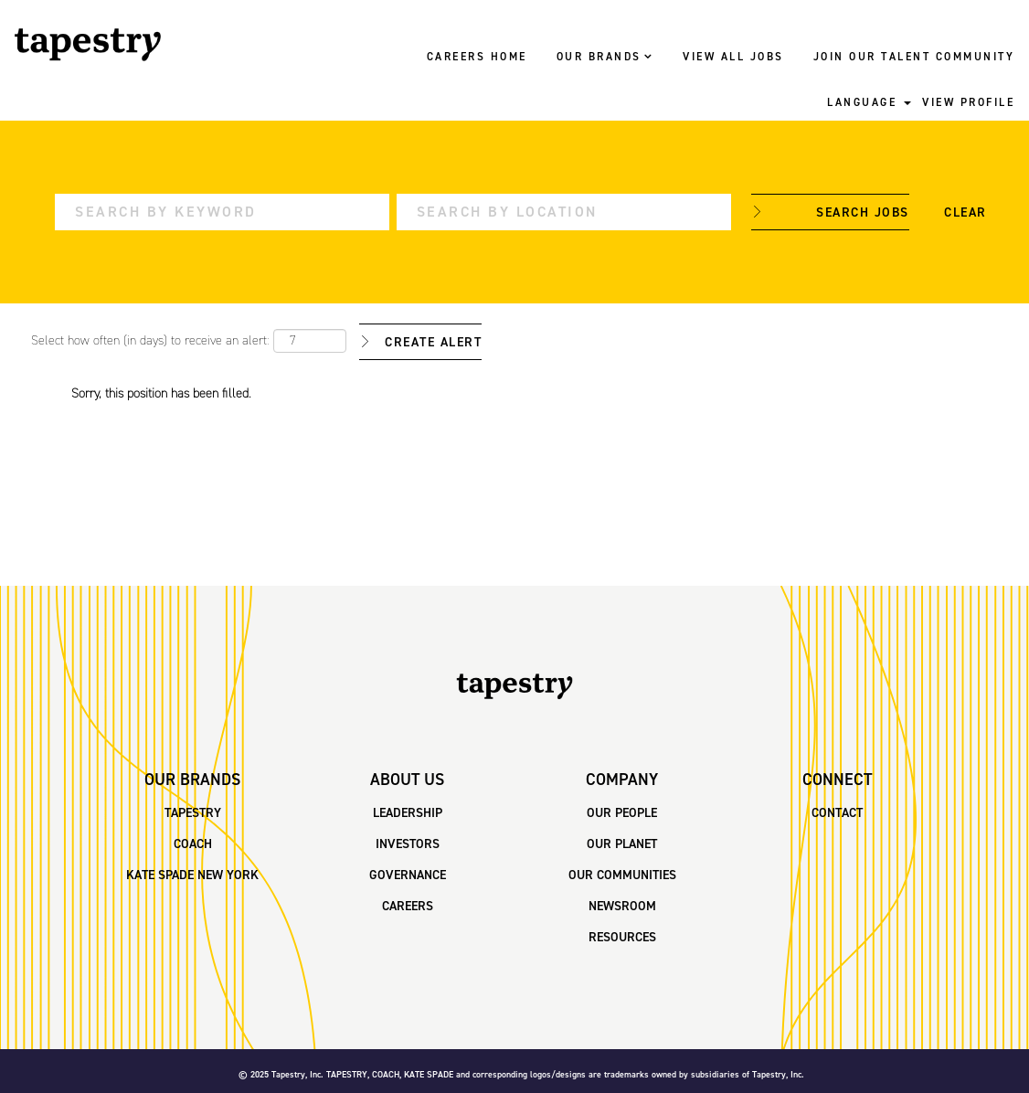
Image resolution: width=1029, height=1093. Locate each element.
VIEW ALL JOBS (733, 57)
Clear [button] (965, 213)
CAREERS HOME (477, 57)
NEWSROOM (622, 906)
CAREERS (407, 906)
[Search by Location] (564, 212)
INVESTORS (408, 844)
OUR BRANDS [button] (605, 57)
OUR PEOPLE (622, 813)
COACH (193, 844)
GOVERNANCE (407, 875)
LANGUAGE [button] (869, 103)
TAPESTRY (192, 813)
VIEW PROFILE (968, 103)
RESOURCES (622, 937)
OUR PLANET (622, 844)
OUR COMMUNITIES (622, 875)
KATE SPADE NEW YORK (192, 875)
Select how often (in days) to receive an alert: (150, 341)
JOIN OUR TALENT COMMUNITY (914, 57)
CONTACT (837, 813)
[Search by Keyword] (222, 212)
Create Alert (433, 342)
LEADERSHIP (407, 813)
